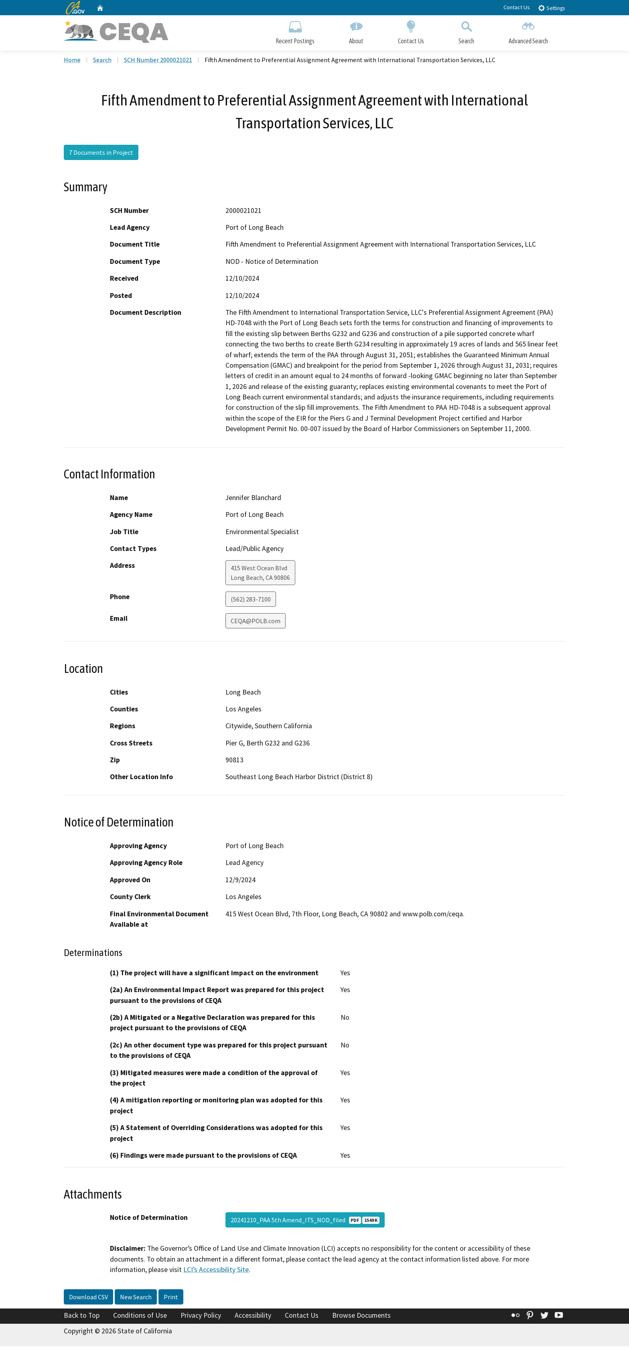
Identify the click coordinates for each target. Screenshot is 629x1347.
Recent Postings (295, 31)
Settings (551, 8)
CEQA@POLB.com (255, 622)
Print (171, 1298)
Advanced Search (528, 31)
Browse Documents (361, 1316)
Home (72, 61)
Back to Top (81, 1316)
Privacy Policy (201, 1316)
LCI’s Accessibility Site (216, 1270)
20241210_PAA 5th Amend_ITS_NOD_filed (305, 1221)
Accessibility (253, 1316)
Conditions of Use (140, 1316)
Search (466, 31)
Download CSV (88, 1298)
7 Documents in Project (101, 154)
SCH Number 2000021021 (158, 61)
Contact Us (516, 7)
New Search (136, 1298)
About (356, 31)
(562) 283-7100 (251, 600)
